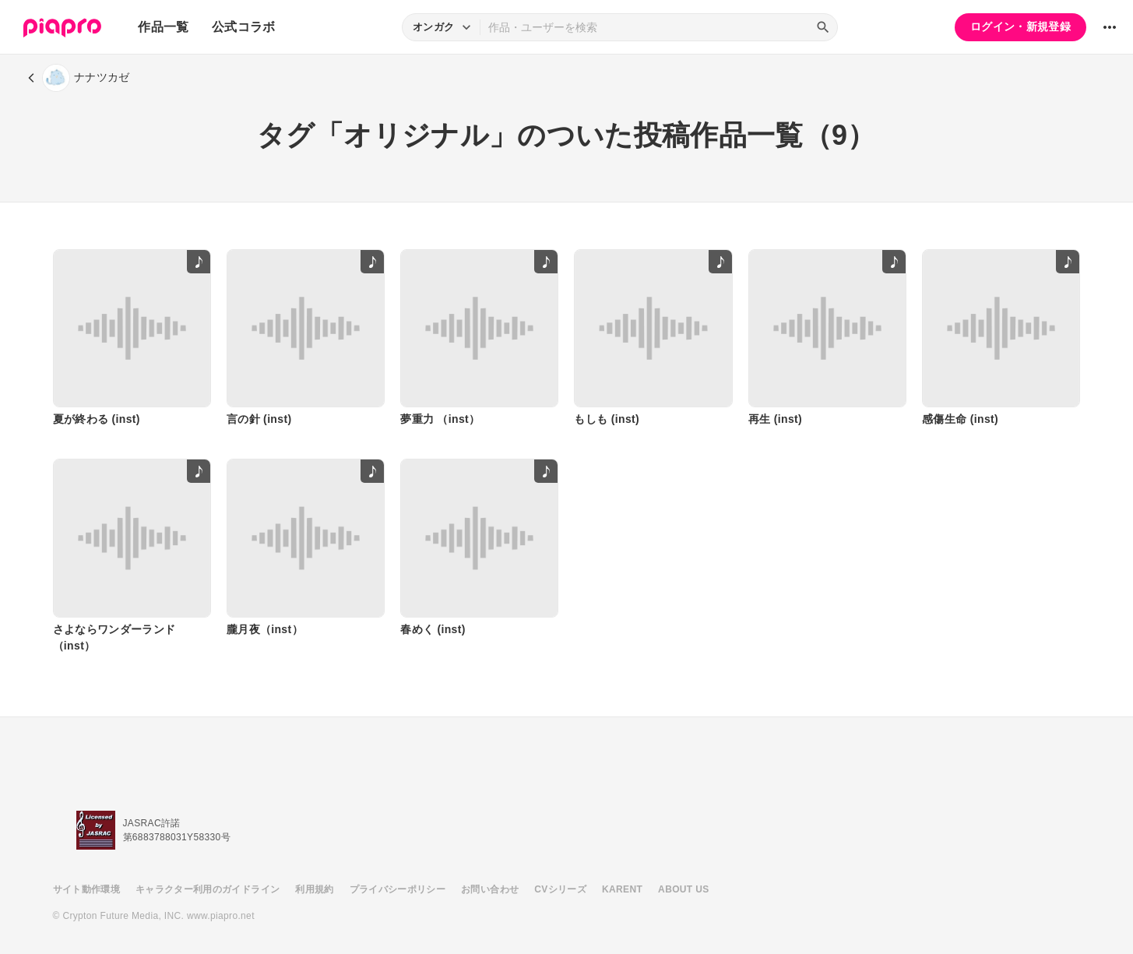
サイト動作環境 (86, 889)
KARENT (622, 889)
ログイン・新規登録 (1020, 26)
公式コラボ (244, 26)
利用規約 (314, 889)
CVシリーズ (560, 889)
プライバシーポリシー (398, 889)
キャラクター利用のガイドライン (207, 889)
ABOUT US (683, 889)
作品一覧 (163, 26)
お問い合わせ (490, 889)
